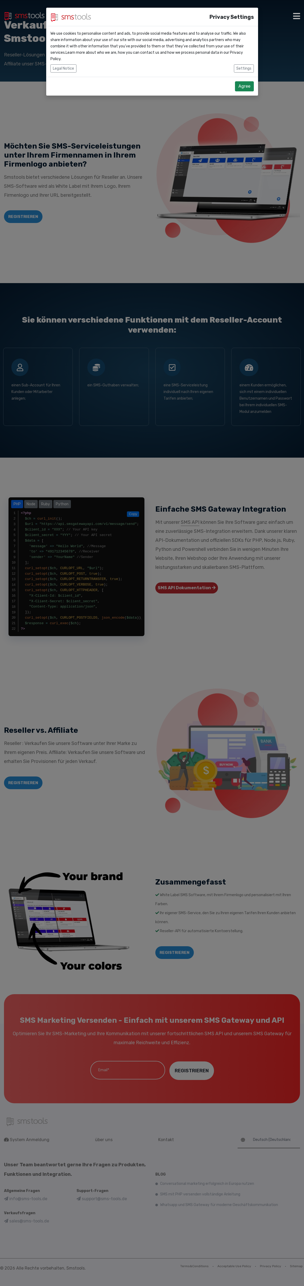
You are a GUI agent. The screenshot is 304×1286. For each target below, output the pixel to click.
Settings (243, 61)
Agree (244, 78)
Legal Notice (63, 61)
